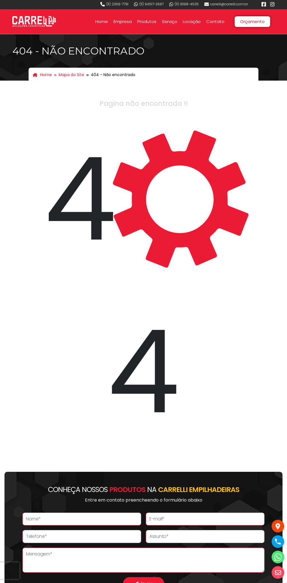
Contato (215, 21)
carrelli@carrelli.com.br (226, 4)
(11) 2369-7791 (114, 4)
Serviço (169, 21)
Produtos (146, 21)
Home (101, 21)
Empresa (123, 21)
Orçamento (252, 21)
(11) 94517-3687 (149, 4)
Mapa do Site (71, 75)
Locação (192, 21)
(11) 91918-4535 (184, 4)
